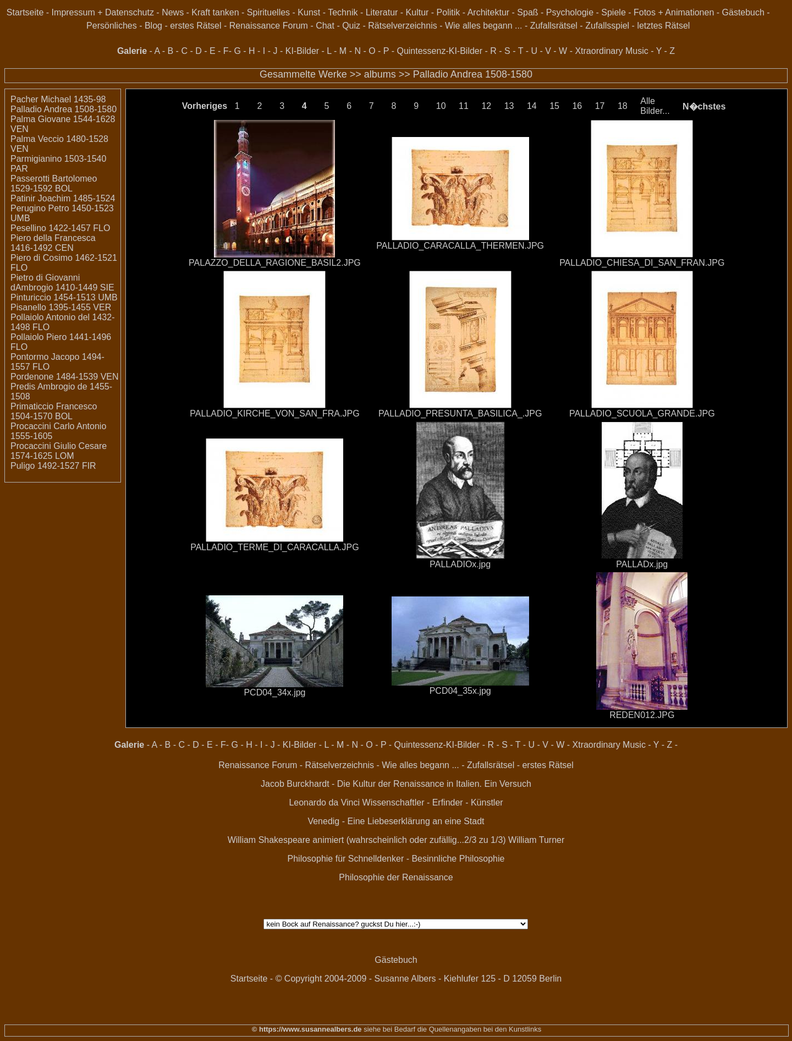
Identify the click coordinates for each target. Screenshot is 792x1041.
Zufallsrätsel (554, 25)
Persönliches (111, 25)
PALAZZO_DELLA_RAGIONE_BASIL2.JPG (275, 262)
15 (554, 106)
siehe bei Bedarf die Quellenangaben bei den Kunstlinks (452, 1029)
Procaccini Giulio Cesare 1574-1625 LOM (58, 451)
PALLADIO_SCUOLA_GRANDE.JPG (642, 413)
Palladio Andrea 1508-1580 (472, 74)
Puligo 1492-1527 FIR (53, 465)
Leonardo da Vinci (324, 802)
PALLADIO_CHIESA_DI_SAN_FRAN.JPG (641, 262)
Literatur (382, 12)
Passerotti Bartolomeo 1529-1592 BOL (53, 183)
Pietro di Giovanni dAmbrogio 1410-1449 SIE (62, 282)
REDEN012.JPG (641, 715)
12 (486, 106)
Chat (325, 25)
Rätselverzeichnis (402, 25)
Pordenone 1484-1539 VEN (64, 376)
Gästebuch (743, 12)
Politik (448, 12)
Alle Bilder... (654, 106)
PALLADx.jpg (642, 564)
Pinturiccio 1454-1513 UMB (64, 297)
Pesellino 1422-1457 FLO (60, 228)
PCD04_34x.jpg (274, 692)
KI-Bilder (302, 51)
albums (380, 74)
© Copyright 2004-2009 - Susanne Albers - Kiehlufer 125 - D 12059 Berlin (419, 978)
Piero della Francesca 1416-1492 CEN (53, 243)
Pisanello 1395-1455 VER (60, 307)
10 (441, 106)
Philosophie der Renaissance (396, 877)
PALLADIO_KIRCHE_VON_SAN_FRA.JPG (274, 413)
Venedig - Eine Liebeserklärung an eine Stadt (395, 821)
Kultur (417, 12)
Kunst (309, 12)
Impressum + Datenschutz (103, 12)
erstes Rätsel (195, 25)
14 (532, 106)
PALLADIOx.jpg (460, 564)
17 (600, 106)
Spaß (527, 12)
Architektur (488, 12)
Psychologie (569, 12)
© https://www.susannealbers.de (307, 1029)
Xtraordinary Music (611, 51)
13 (509, 106)
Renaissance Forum (268, 25)
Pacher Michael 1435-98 (58, 99)
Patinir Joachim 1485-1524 (62, 198)
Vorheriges (204, 106)
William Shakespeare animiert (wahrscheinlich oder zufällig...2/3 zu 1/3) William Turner (396, 840)
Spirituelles (268, 12)
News (173, 12)
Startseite (25, 12)
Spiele (613, 12)
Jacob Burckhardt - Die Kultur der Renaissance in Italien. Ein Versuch (396, 783)
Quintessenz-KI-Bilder (439, 51)
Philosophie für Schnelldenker (346, 858)
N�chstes (704, 106)
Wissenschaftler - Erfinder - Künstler (432, 802)
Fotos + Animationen (674, 12)
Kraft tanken (215, 12)
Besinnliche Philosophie (457, 858)
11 (464, 106)
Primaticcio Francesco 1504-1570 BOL (53, 411)
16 (577, 106)
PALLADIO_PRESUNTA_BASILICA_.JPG (460, 413)
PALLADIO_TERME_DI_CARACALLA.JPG (274, 547)
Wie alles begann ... (483, 25)
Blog (153, 25)
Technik (343, 12)
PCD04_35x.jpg (460, 690)
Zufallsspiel (607, 25)
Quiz (351, 25)
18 (623, 106)
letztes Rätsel (663, 25)
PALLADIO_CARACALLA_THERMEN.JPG (460, 245)
